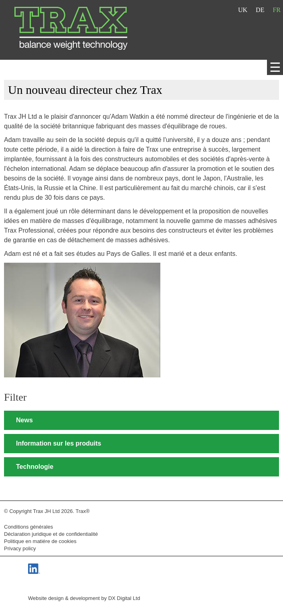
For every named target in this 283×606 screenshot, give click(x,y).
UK (242, 9)
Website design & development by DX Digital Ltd (84, 598)
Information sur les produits (58, 443)
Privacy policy (20, 548)
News (24, 420)
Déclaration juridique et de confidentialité (51, 534)
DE (260, 9)
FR (277, 9)
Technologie (34, 466)
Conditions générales (28, 527)
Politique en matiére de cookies (40, 541)
